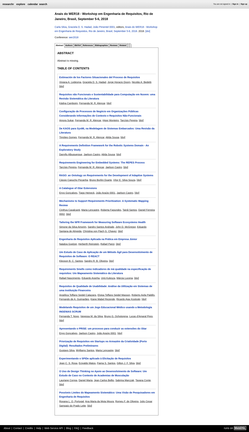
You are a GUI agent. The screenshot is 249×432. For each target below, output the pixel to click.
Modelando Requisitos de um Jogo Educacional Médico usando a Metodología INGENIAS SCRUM (105, 309)
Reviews (113, 45)
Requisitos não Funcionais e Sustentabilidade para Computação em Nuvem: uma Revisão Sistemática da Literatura (107, 96)
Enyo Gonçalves (68, 192)
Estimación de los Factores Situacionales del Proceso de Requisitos (99, 77)
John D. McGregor (126, 227)
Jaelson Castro (92, 154)
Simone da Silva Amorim (72, 227)
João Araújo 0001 (105, 192)
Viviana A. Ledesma (70, 82)
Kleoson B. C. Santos (71, 261)
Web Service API (53, 428)
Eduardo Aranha (91, 278)
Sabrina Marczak (124, 380)
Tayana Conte (143, 380)
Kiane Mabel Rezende (102, 299)
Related (122, 45)
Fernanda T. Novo (69, 316)
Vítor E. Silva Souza (124, 180)
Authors (68, 45)
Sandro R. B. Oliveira (96, 261)
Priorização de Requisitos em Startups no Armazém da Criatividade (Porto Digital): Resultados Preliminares (103, 343)
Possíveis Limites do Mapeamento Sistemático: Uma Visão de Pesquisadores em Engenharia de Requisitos (107, 394)
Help (38, 428)
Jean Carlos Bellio (104, 380)
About (7, 428)
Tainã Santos (130, 210)
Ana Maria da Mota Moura (99, 401)
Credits (29, 428)
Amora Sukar (66, 120)
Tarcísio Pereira (128, 120)
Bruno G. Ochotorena (116, 316)
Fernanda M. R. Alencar (92, 103)
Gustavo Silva (67, 350)
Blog (68, 428)
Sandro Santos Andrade (101, 227)
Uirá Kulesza (108, 278)
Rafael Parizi (107, 244)
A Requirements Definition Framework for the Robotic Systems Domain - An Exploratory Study (104, 147)
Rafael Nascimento (69, 278)
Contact (17, 428)
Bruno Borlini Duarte (100, 180)
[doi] (147, 31)
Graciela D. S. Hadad (80, 27)
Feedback (87, 428)
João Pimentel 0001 (104, 27)
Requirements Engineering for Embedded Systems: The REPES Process (102, 162)
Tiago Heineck (86, 192)
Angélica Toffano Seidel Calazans (77, 295)
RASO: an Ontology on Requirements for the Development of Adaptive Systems (106, 175)
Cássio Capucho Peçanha (73, 180)
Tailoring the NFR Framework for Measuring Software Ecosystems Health (102, 222)
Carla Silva (61, 27)
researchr (8, 4)
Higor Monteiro (111, 120)
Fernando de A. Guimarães (74, 299)
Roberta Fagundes (111, 210)
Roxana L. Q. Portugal (71, 401)
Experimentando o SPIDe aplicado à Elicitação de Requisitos (95, 358)
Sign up (244, 4)
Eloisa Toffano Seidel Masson (114, 295)
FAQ (76, 428)
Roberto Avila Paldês (143, 295)
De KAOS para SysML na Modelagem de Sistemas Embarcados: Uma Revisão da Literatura (106, 130)
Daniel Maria (86, 380)
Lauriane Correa (68, 380)
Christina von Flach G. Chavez (100, 231)
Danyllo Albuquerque (70, 154)
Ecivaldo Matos (87, 363)
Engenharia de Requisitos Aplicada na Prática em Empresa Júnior (98, 239)
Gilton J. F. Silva (126, 363)
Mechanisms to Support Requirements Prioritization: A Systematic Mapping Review (103, 203)
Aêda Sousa (112, 137)
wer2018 (73, 37)
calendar (33, 4)
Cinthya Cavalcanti (69, 210)
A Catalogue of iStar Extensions (78, 188)
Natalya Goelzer (68, 244)
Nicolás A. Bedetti (141, 82)
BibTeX (78, 45)
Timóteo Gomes (68, 137)
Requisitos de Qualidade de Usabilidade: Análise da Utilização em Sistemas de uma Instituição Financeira (105, 288)
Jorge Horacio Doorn (118, 82)
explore (20, 4)
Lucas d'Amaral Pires (141, 316)
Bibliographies (101, 45)
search (43, 4)
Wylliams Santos (85, 350)
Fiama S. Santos (106, 363)
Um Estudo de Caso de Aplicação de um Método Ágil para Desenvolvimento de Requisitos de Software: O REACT (105, 254)
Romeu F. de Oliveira (126, 401)
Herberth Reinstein (88, 244)
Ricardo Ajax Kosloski (128, 299)
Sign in (235, 4)
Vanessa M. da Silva (91, 316)
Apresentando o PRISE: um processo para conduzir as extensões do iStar (102, 328)
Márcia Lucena (125, 278)
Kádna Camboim (68, 103)
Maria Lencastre (90, 210)
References (88, 45)
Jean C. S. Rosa (68, 363)
